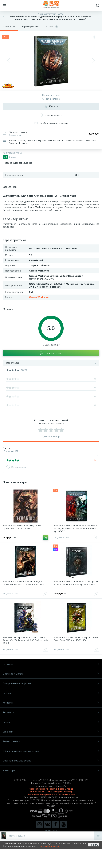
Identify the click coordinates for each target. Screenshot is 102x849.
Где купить (51, 664)
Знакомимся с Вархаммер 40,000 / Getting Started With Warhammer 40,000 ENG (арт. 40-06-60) (25, 640)
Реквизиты (51, 712)
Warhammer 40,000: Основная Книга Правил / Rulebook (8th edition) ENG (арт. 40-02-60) (76, 583)
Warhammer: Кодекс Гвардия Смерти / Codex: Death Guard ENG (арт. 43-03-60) (76, 639)
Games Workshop (39, 297)
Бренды (51, 693)
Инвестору (51, 770)
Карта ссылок (51, 830)
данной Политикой (49, 846)
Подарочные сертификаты (51, 683)
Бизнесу (51, 722)
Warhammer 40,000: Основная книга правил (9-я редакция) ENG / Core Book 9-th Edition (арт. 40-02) (75, 528)
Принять (93, 844)
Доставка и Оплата (51, 673)
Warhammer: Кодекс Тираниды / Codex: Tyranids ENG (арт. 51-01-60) (22, 527)
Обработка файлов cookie (51, 760)
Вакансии (51, 731)
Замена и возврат (51, 741)
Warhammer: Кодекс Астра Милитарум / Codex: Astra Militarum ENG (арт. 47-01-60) (23, 583)
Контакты (51, 702)
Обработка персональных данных (51, 751)
